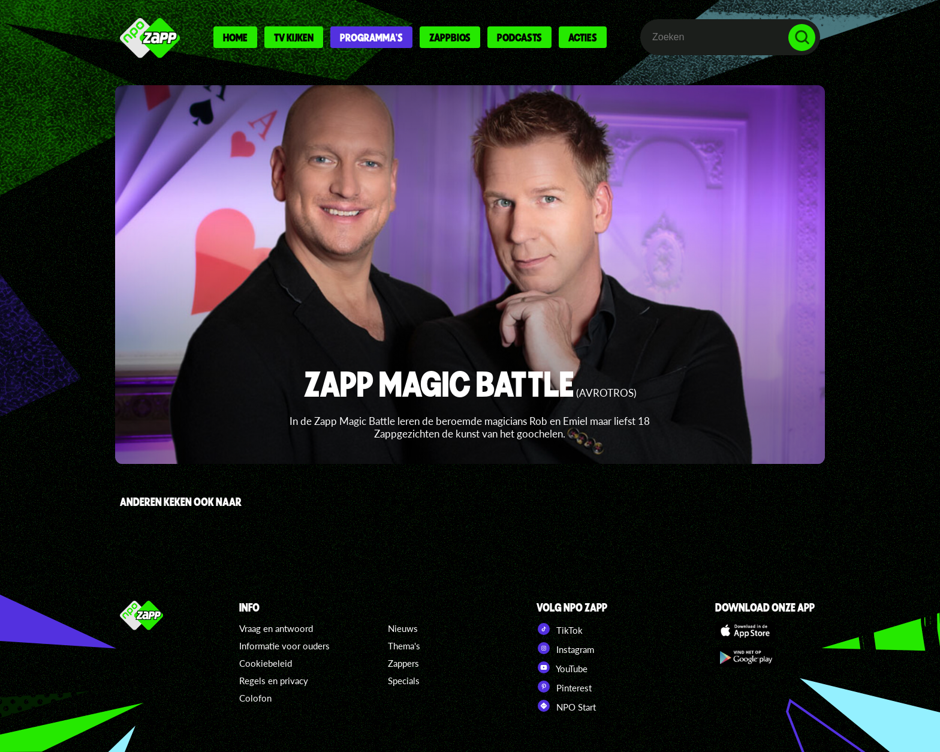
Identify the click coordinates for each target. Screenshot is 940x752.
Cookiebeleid (265, 663)
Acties (582, 37)
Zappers (403, 663)
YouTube (562, 667)
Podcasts (519, 37)
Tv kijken (294, 37)
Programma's (371, 37)
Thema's (404, 645)
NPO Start (566, 706)
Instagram (565, 648)
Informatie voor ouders (284, 645)
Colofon (255, 698)
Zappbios (450, 37)
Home (235, 37)
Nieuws (403, 628)
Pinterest (564, 686)
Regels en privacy (273, 680)
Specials (404, 680)
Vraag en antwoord (276, 628)
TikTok (560, 629)
